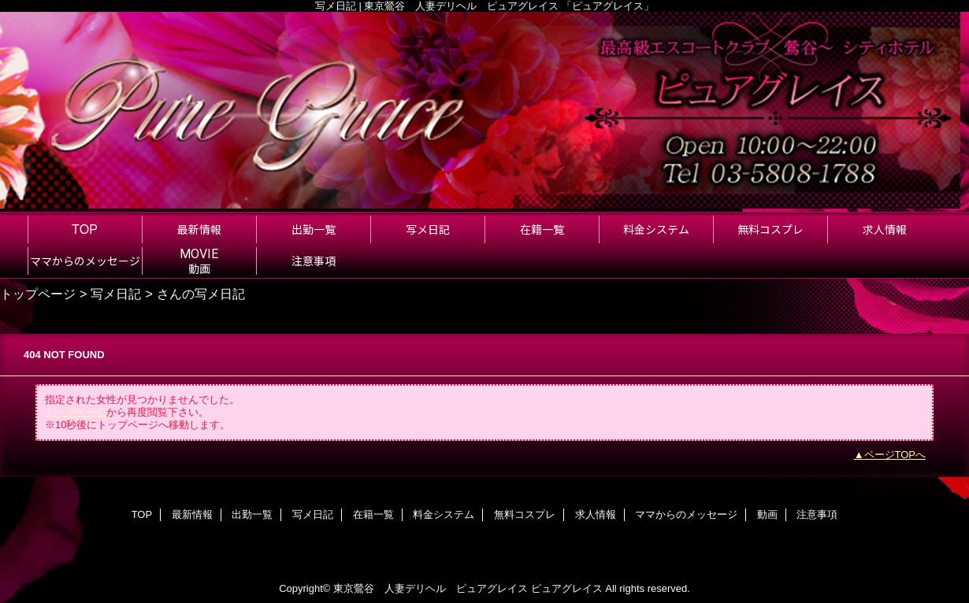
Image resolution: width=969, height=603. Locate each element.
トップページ (38, 294)
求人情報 (595, 514)
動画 (767, 514)
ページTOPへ (895, 455)
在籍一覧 (373, 514)
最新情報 (192, 514)
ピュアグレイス (567, 588)
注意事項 (816, 514)
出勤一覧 (252, 514)
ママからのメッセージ (686, 514)
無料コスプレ (524, 514)
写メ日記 (116, 294)
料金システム (443, 514)
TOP (85, 229)
